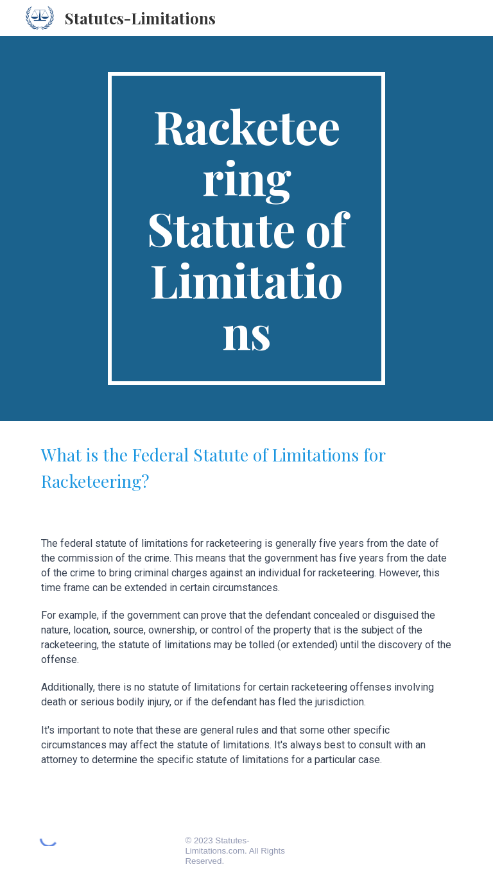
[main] (246, 228)
